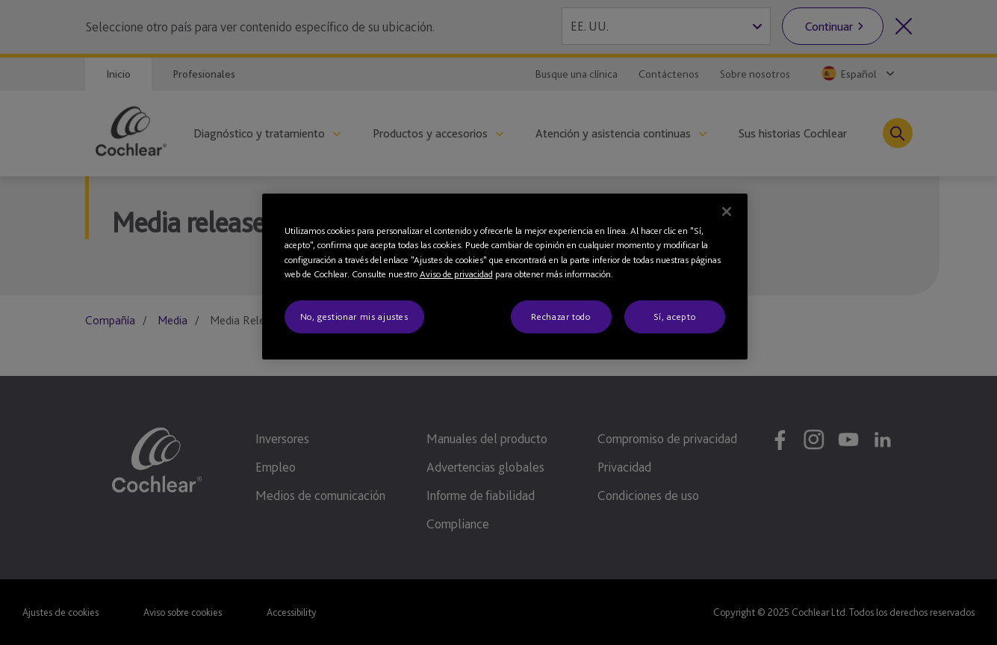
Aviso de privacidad (456, 274)
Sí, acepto (674, 316)
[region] (505, 276)
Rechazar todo (560, 316)
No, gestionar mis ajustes (354, 316)
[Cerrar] (726, 211)
